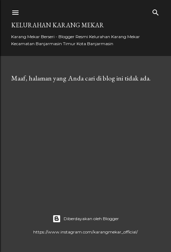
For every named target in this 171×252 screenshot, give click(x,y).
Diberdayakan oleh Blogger (85, 219)
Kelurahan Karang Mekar (57, 25)
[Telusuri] (155, 11)
